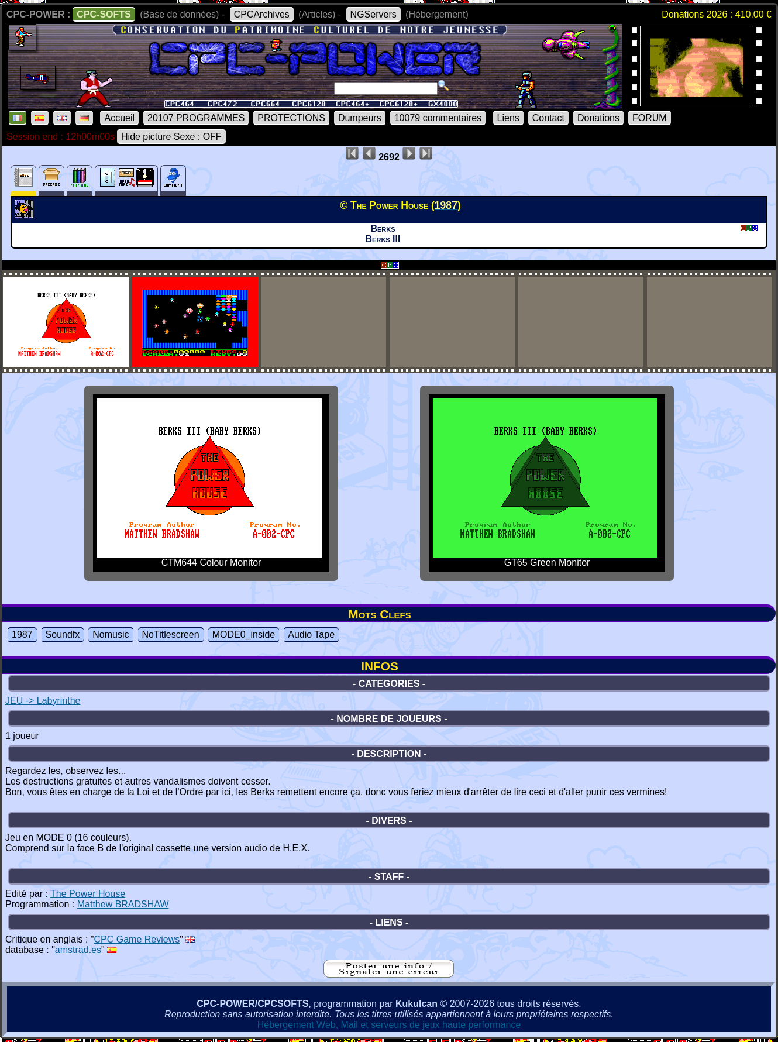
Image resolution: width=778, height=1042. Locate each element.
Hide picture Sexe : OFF (171, 137)
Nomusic (110, 634)
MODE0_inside (244, 634)
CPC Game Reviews (137, 939)
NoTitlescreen (170, 634)
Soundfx (63, 634)
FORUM (649, 118)
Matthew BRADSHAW (123, 904)
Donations (598, 118)
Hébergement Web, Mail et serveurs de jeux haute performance (389, 1025)
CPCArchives (262, 14)
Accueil (119, 118)
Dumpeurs (359, 118)
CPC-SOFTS (103, 14)
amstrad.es (78, 950)
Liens (508, 118)
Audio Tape (311, 634)
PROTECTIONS (291, 118)
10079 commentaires (437, 118)
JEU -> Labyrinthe (43, 701)
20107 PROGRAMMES (196, 118)
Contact (548, 118)
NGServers (373, 14)
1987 (22, 634)
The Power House (87, 894)
